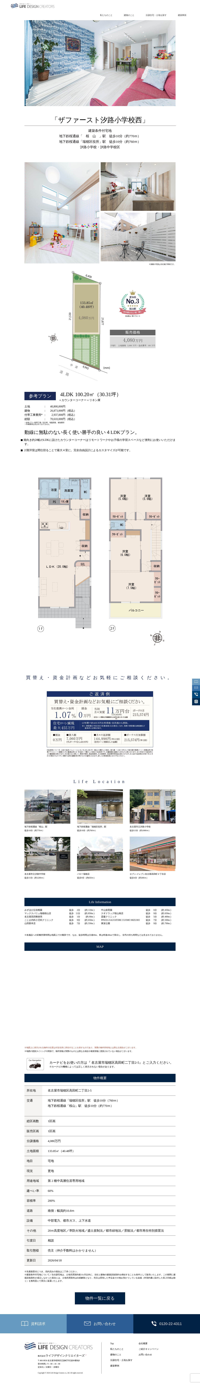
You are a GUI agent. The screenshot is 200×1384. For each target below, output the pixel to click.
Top (112, 1343)
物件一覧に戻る (100, 1298)
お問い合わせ (145, 1354)
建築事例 (182, 15)
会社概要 (143, 1343)
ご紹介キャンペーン (149, 1349)
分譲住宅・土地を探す (156, 15)
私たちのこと (106, 15)
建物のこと (129, 15)
